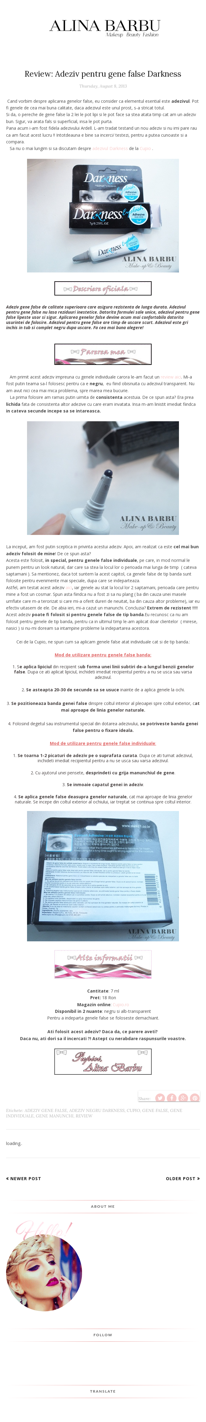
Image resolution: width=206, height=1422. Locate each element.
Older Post (181, 1178)
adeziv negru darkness (97, 1110)
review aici (171, 377)
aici (69, 587)
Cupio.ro (121, 1004)
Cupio (145, 148)
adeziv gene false (46, 1110)
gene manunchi (55, 1116)
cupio (133, 1110)
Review (84, 1116)
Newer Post (25, 1178)
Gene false (155, 1110)
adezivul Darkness (110, 148)
